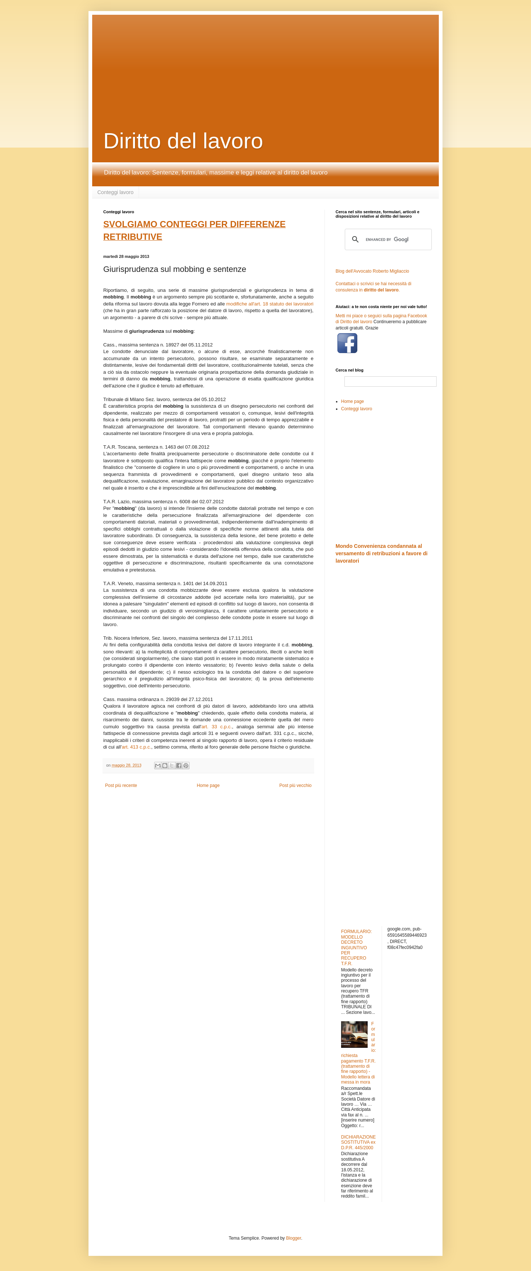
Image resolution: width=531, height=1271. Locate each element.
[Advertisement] (282, 61)
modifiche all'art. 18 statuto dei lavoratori (269, 304)
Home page (208, 785)
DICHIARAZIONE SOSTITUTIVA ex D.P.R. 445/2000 (358, 1142)
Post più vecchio (296, 785)
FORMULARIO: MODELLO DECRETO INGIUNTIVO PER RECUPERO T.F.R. (356, 947)
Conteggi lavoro (115, 192)
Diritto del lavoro (183, 140)
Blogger (293, 1238)
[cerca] (387, 239)
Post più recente (121, 785)
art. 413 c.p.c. (136, 747)
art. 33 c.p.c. (216, 726)
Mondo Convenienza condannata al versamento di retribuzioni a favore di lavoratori (382, 553)
